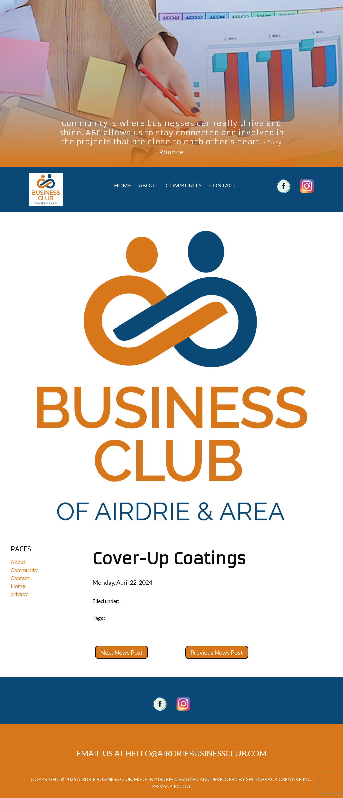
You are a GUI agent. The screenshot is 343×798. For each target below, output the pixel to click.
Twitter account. (183, 704)
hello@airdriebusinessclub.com (196, 753)
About (148, 185)
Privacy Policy (171, 786)
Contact (222, 185)
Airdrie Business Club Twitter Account (307, 186)
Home (122, 185)
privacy (19, 594)
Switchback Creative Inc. (279, 779)
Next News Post (121, 652)
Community (184, 185)
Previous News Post (216, 652)
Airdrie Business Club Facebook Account (284, 186)
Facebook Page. (160, 704)
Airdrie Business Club (46, 189)
